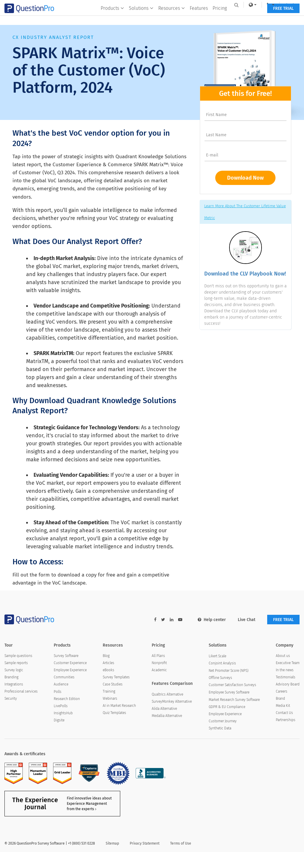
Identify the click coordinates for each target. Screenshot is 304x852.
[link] (248, 5)
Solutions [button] (141, 17)
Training (109, 691)
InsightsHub (63, 713)
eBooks (108, 670)
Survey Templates (116, 677)
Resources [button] (171, 17)
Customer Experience (70, 663)
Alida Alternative (164, 709)
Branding (11, 677)
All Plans (158, 656)
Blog (106, 656)
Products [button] (112, 17)
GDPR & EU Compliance (227, 707)
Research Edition (67, 699)
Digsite (59, 720)
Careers (281, 691)
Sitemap (112, 843)
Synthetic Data (220, 728)
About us (283, 656)
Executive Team (288, 663)
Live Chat (246, 619)
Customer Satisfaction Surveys (232, 685)
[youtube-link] (180, 619)
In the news (285, 670)
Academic (159, 670)
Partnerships (285, 720)
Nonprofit (159, 663)
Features (198, 17)
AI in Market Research (119, 706)
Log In (287, 5)
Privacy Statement (144, 843)
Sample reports (16, 663)
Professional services (21, 691)
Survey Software (66, 656)
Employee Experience (70, 670)
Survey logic (13, 670)
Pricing (219, 17)
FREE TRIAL (283, 17)
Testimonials (285, 677)
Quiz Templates (114, 713)
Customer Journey (223, 721)
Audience (61, 684)
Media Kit (283, 706)
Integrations (13, 684)
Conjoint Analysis (222, 663)
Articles (108, 663)
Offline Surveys (220, 678)
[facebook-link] (155, 619)
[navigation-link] (267, 5)
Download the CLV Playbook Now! (245, 273)
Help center (212, 619)
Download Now (245, 178)
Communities (64, 677)
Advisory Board (288, 684)
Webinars (110, 698)
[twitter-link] (163, 619)
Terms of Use (180, 843)
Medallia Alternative (167, 716)
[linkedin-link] (171, 619)
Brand (280, 698)
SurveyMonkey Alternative (172, 701)
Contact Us (284, 713)
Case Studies (113, 684)
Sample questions (18, 656)
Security (10, 698)
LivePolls (61, 706)
